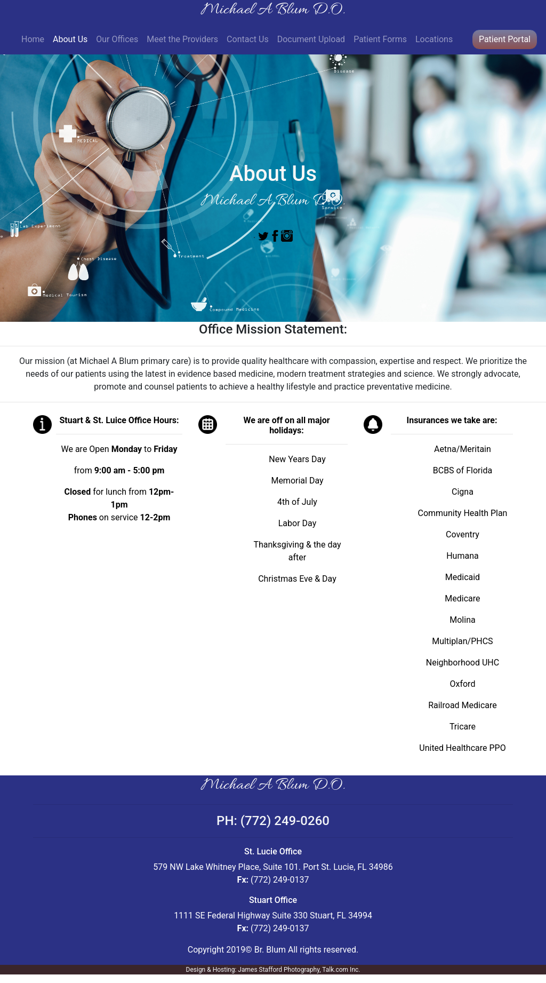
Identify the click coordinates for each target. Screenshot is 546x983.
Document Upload (311, 39)
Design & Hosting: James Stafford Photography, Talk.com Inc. (273, 969)
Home (32, 39)
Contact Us (248, 39)
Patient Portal (505, 39)
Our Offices (117, 39)
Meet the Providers (182, 39)
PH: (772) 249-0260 (273, 820)
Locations (434, 39)
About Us (72, 38)
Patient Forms (380, 39)
